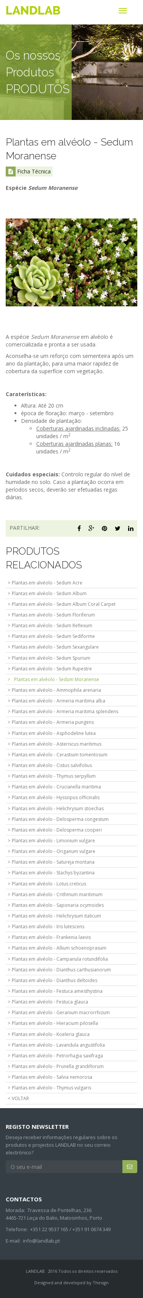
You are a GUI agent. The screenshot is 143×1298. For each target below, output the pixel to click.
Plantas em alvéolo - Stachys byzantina (53, 872)
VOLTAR (20, 1098)
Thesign (101, 1282)
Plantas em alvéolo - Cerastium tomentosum (60, 754)
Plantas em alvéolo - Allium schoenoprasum (59, 948)
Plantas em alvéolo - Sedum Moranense (56, 679)
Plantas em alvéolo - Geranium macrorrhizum (61, 1012)
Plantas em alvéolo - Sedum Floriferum (53, 615)
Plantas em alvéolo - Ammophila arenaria (56, 690)
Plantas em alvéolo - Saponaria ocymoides (58, 905)
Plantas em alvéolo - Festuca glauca (50, 1002)
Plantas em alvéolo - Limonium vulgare (53, 840)
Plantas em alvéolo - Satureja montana (53, 862)
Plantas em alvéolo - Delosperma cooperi (57, 830)
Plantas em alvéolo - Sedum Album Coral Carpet (64, 604)
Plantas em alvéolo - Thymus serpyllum (54, 776)
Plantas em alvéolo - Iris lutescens (48, 926)
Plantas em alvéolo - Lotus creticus (49, 883)
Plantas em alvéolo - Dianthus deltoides (54, 980)
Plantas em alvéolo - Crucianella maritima (56, 786)
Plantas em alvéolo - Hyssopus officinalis (56, 797)
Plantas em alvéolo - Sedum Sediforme (53, 636)
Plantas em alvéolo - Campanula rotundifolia (60, 959)
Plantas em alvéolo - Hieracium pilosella (55, 1023)
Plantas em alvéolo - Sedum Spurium (51, 658)
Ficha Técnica (28, 171)
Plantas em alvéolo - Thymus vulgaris (51, 1087)
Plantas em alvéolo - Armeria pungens (53, 722)
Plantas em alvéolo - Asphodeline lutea (54, 733)
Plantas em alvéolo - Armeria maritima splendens (65, 711)
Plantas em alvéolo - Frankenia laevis (51, 937)
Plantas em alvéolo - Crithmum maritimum (57, 894)
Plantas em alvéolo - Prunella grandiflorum (58, 1066)
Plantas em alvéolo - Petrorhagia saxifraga (57, 1055)
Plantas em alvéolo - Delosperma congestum (60, 819)
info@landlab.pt (41, 1240)
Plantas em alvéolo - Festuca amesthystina (57, 991)
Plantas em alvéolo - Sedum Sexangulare (55, 647)
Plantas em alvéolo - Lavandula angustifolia (58, 1045)
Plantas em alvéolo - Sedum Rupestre (52, 668)
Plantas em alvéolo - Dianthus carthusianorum (61, 969)
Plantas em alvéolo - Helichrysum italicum (56, 916)
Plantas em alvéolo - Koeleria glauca (51, 1034)
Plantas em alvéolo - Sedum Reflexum (52, 625)
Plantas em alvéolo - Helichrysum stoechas (58, 808)
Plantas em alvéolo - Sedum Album (49, 593)
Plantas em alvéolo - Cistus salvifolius (52, 765)
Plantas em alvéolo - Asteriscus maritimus (56, 744)
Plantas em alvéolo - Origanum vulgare (53, 851)
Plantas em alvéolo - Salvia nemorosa (52, 1077)
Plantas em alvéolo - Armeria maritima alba (58, 701)
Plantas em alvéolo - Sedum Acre (47, 582)
